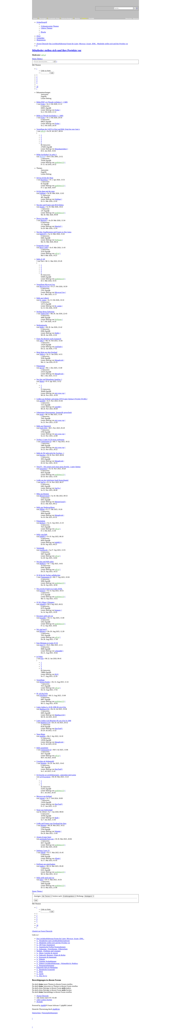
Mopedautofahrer (61, 149)
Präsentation (40, 366)
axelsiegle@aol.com (46, 839)
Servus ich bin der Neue (44, 178)
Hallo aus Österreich (43, 426)
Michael (42, 156)
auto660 (42, 401)
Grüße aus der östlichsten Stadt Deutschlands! (52, 480)
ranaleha (42, 736)
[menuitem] (50, 26)
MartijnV (44, 220)
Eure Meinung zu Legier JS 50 (47, 643)
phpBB (43, 1005)
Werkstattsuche (41, 325)
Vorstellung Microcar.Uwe (45, 284)
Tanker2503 (45, 314)
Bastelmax (44, 180)
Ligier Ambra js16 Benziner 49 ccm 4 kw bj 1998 (53, 721)
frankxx (42, 866)
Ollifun (41, 509)
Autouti (42, 798)
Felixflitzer (43, 695)
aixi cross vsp (59, 393)
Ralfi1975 (42, 234)
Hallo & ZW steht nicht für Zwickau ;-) (50, 453)
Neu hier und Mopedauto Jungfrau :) (49, 379)
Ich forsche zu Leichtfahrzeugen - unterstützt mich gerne (56, 775)
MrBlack (42, 564)
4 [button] (36, 81)
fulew (41, 880)
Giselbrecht (43, 550)
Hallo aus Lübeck (42, 298)
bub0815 (42, 536)
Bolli (56, 818)
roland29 (42, 604)
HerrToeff (58, 728)
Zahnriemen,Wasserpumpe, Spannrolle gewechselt (54, 412)
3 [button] (36, 79)
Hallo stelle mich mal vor (45, 878)
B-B (42, 658)
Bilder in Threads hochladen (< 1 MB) (49, 116)
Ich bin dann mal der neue (45, 191)
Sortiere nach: (64, 896)
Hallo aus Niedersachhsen (45, 507)
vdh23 (41, 341)
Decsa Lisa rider (42, 218)
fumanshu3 (43, 469)
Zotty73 (42, 645)
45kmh (43, 852)
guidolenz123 (59, 162)
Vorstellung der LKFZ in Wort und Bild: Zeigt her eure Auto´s (58, 129)
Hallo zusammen (42, 748)
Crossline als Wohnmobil (45, 761)
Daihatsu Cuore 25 (43, 851)
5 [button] (36, 83)
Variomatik (40, 548)
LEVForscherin (44, 777)
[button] (36, 69)
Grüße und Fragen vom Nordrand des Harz (51, 823)
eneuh (41, 414)
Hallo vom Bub (41, 534)
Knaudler (42, 618)
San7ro (43, 482)
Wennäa (43, 763)
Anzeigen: (43, 896)
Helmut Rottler (44, 682)
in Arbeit (39, 656)
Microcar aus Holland (44, 796)
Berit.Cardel (43, 247)
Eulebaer (42, 193)
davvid (41, 368)
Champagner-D (46, 441)
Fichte (43, 104)
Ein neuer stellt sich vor (44, 616)
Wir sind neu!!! (41, 629)
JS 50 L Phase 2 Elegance (45, 602)
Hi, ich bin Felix (42, 693)
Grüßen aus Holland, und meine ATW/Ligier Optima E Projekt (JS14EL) (61, 399)
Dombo (42, 207)
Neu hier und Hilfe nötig (45, 562)
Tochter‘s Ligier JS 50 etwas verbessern (50, 440)
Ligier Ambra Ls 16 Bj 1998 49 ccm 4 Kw (51, 707)
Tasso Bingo (40, 734)
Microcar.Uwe (44, 286)
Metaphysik (59, 360)
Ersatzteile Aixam (42, 246)
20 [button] (37, 87)
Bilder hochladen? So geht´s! (46, 155)
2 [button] (36, 77)
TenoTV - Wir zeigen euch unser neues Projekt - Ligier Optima (58, 467)
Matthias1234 (44, 709)
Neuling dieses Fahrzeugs (45, 312)
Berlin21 (42, 523)
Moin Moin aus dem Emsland (46, 352)
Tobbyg (42, 354)
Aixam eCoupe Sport (43, 837)
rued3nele (58, 347)
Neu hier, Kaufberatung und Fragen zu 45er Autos (53, 232)
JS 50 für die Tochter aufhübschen (48, 575)
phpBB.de (56, 1009)
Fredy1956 (43, 428)
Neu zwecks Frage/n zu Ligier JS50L (49, 589)
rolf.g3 (43, 55)
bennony (42, 591)
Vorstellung (40, 680)
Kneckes (42, 455)
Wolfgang (58, 240)
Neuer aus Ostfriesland (44, 810)
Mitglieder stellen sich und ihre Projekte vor (56, 50)
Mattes (41, 381)
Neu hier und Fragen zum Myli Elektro (50, 205)
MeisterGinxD (44, 496)
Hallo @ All (40, 259)
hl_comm (42, 300)
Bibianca (42, 631)
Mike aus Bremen (42, 494)
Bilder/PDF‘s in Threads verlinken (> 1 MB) (52, 102)
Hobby (41, 327)
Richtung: (85, 896)
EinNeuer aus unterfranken (45, 864)
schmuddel (58, 651)
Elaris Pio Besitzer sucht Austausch (48, 339)
